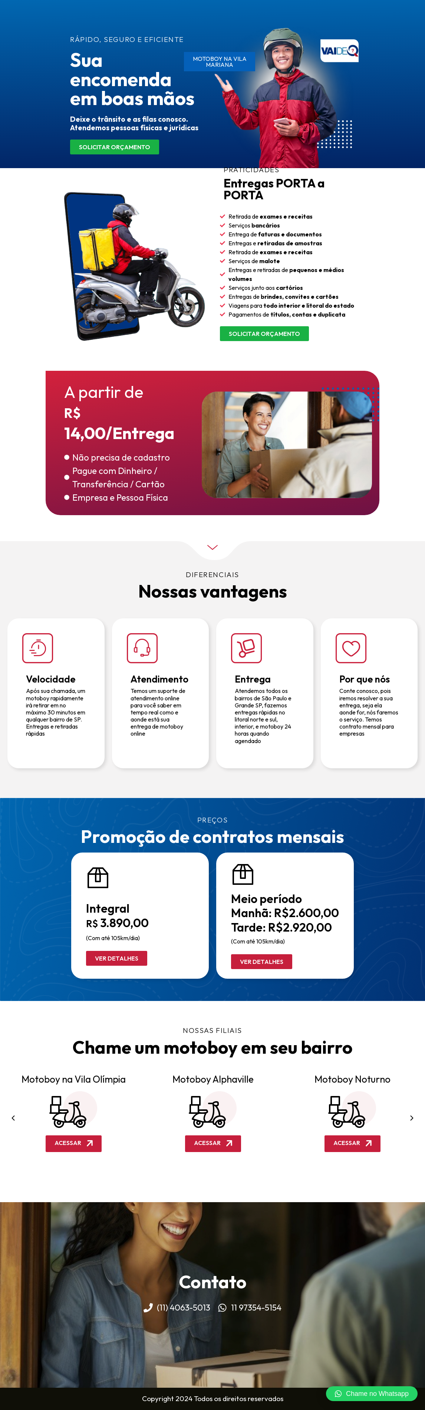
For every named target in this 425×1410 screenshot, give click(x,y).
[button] (13, 1118)
